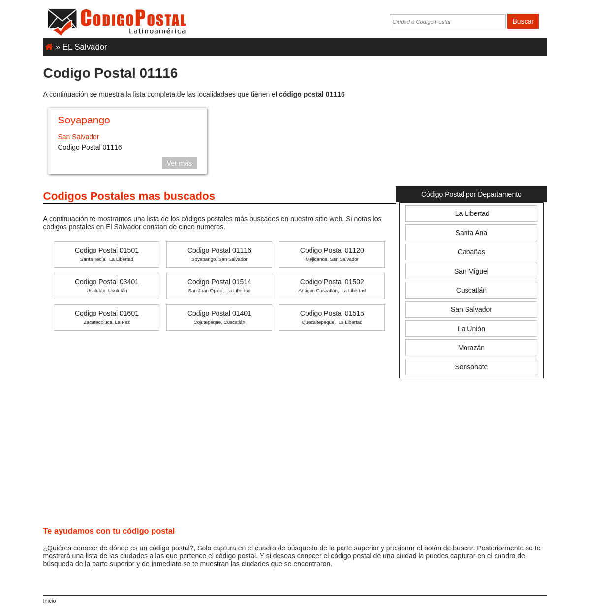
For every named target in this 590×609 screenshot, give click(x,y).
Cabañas (471, 252)
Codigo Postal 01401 (219, 317)
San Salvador (78, 137)
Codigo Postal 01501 (107, 254)
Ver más (179, 163)
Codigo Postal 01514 (219, 285)
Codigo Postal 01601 (107, 317)
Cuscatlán (471, 290)
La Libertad (471, 213)
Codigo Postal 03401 (107, 285)
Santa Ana (472, 233)
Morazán (471, 348)
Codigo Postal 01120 (332, 254)
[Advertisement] (471, 120)
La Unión (471, 329)
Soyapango (84, 119)
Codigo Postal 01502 (332, 285)
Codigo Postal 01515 (332, 317)
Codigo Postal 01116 (219, 254)
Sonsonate (471, 367)
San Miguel (471, 271)
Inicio (49, 601)
